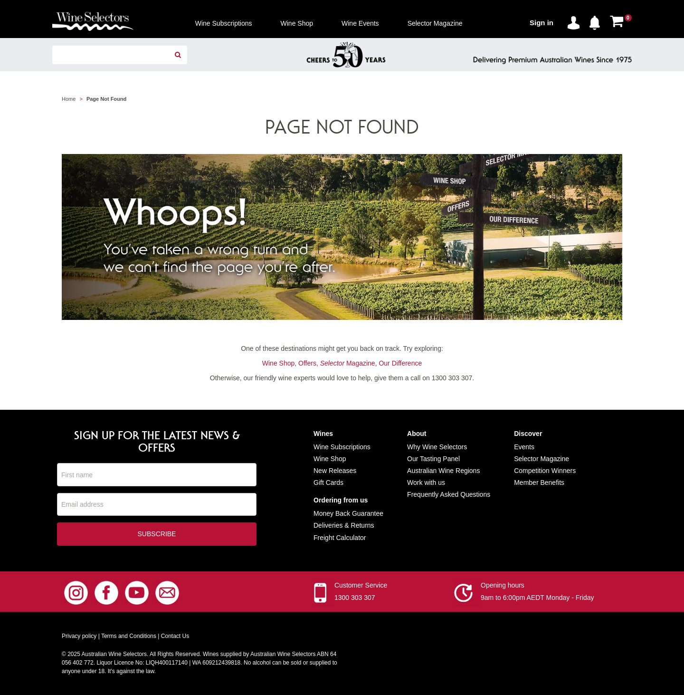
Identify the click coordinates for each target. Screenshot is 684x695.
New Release (333, 470)
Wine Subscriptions (342, 447)
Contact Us (175, 636)
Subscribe (157, 534)
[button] (597, 21)
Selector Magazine (541, 459)
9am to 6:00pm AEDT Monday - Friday (537, 598)
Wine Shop (278, 363)
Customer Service (360, 585)
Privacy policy (79, 636)
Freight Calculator (340, 537)
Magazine (347, 363)
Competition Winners (545, 470)
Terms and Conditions (128, 636)
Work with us (426, 482)
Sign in (541, 23)
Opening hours (502, 585)
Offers (307, 363)
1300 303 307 (354, 598)
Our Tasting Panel (433, 459)
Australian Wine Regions (443, 470)
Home (69, 99)
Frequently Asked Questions (448, 494)
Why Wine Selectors (437, 447)
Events (524, 447)
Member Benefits (539, 482)
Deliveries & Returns (344, 525)
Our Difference (400, 363)
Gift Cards (328, 482)
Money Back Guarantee (348, 513)
